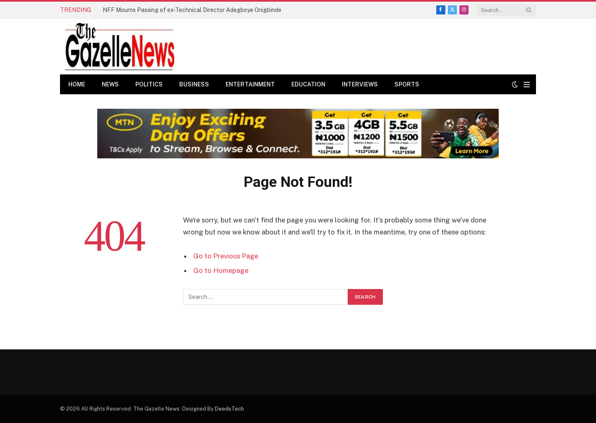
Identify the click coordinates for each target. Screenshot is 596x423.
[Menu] (527, 84)
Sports (406, 84)
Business (194, 84)
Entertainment (250, 84)
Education (308, 84)
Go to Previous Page (225, 256)
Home (76, 84)
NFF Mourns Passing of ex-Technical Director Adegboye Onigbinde (192, 10)
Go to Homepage (220, 270)
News (110, 84)
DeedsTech (229, 409)
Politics (149, 84)
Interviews (360, 84)
